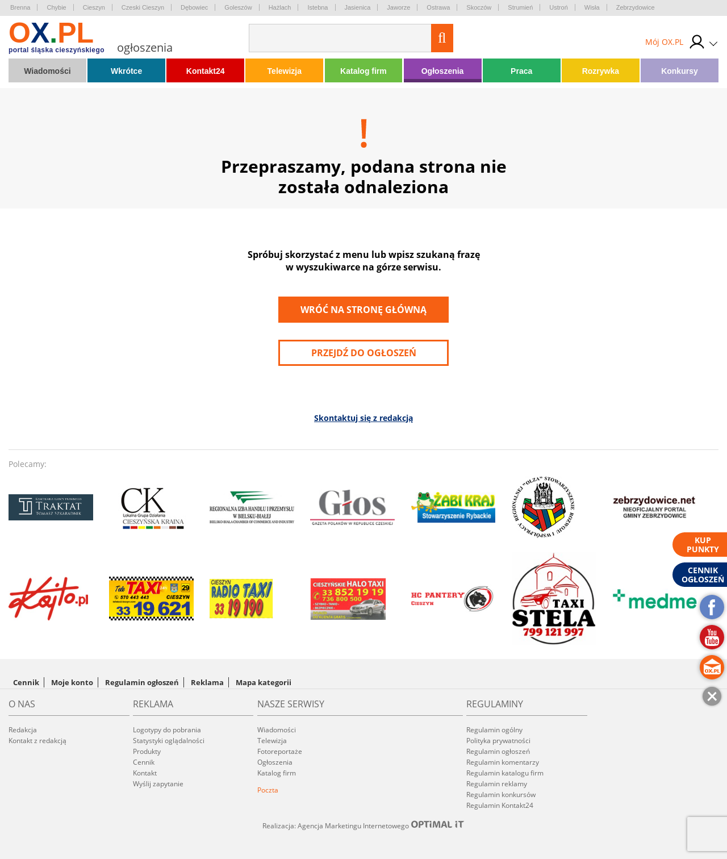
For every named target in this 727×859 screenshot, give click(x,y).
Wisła (592, 7)
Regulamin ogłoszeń (142, 682)
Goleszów (238, 7)
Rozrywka (600, 71)
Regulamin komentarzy (502, 762)
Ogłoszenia (442, 71)
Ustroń (558, 7)
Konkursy (679, 71)
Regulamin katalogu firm (505, 773)
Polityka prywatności (498, 740)
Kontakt (145, 773)
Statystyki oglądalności (168, 740)
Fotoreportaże (279, 751)
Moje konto (72, 682)
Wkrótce (126, 71)
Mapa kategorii (263, 682)
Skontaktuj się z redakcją (363, 417)
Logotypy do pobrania (167, 730)
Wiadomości (47, 71)
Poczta (267, 790)
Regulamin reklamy (496, 784)
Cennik (26, 682)
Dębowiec (194, 7)
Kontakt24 (205, 71)
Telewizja (285, 71)
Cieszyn (94, 7)
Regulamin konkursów (501, 794)
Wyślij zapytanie (158, 784)
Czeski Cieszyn (143, 7)
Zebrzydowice (635, 7)
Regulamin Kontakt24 (499, 805)
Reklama (207, 682)
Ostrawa (438, 7)
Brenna (20, 7)
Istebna (317, 7)
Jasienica (358, 7)
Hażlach (280, 7)
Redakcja (23, 730)
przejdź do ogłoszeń (363, 353)
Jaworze (398, 7)
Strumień (520, 7)
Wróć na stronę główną (363, 309)
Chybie (56, 7)
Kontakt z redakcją (37, 740)
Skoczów (478, 7)
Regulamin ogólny (494, 730)
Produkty (147, 751)
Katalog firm (363, 71)
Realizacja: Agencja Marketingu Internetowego (363, 825)
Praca (521, 71)
